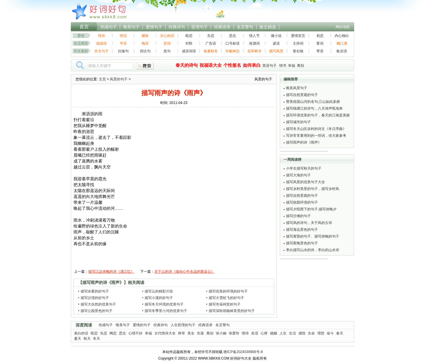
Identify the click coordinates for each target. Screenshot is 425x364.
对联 (188, 43)
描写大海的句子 (298, 175)
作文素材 (81, 51)
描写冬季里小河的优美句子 (166, 311)
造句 (167, 51)
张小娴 (221, 333)
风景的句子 (119, 79)
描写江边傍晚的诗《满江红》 (111, 271)
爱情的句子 (142, 325)
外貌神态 (232, 51)
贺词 (167, 43)
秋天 (87, 339)
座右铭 (298, 51)
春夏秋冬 (211, 51)
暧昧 (145, 36)
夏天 (77, 339)
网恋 (113, 333)
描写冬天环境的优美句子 (164, 304)
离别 (300, 66)
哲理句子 (199, 27)
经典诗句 (177, 27)
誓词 (319, 43)
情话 (123, 36)
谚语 (276, 43)
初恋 (319, 36)
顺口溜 (341, 43)
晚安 (145, 43)
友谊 (254, 333)
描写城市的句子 (298, 122)
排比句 (145, 51)
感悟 (301, 333)
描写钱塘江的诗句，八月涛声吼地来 (314, 108)
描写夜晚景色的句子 (302, 243)
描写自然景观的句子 (302, 95)
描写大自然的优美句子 (98, 304)
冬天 (96, 339)
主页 (102, 79)
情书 (282, 66)
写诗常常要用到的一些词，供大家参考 (316, 136)
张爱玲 (234, 333)
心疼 (264, 333)
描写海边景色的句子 (302, 230)
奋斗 (330, 333)
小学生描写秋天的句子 (303, 168)
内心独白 (342, 36)
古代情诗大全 (165, 333)
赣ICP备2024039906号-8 (243, 352)
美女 (190, 333)
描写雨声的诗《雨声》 (303, 142)
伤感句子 (108, 27)
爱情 (80, 36)
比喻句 (123, 51)
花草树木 (254, 51)
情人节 (254, 36)
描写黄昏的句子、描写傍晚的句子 (312, 236)
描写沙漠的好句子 (95, 298)
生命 (311, 333)
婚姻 (273, 333)
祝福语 (101, 43)
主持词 (298, 43)
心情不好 (135, 333)
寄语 (319, 51)
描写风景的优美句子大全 (305, 182)
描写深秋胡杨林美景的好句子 (232, 311)
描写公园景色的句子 (96, 311)
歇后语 (341, 51)
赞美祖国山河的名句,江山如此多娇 (313, 102)
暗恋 (188, 36)
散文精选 (267, 27)
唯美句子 (131, 27)
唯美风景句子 (296, 88)
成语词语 (189, 51)
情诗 (101, 36)
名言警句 (245, 27)
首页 (84, 26)
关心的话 (167, 36)
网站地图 (343, 27)
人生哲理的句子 (183, 325)
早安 (123, 43)
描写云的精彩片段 (159, 291)
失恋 (210, 36)
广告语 (210, 43)
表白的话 (81, 333)
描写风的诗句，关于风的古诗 (309, 223)
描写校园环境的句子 (302, 202)
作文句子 (101, 51)
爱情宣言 (298, 36)
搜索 (145, 65)
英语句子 (269, 66)
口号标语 (232, 43)
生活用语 (81, 43)
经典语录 (222, 27)
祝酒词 (254, 43)
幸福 (291, 66)
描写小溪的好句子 (159, 298)
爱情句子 (154, 27)
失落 (200, 333)
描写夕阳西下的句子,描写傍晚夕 (311, 209)
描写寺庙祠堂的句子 (225, 304)
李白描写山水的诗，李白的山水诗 (312, 250)
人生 (283, 333)
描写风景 (276, 51)
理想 (320, 333)
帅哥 (181, 333)
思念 (232, 36)
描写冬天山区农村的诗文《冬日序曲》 (316, 129)
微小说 (276, 36)
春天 (339, 333)
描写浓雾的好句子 (95, 291)
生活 (292, 333)
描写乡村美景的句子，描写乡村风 (312, 189)
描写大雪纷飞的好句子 (226, 298)
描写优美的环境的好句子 (228, 291)
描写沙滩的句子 (298, 216)
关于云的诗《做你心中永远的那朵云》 (184, 271)
